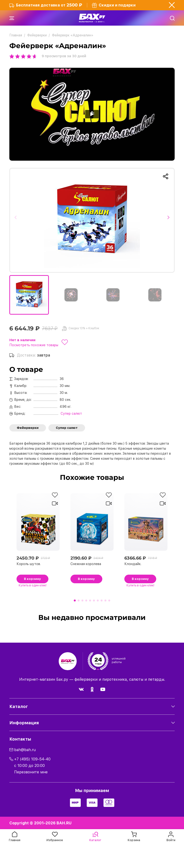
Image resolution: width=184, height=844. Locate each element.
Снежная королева (85, 564)
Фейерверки (28, 428)
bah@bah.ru (25, 750)
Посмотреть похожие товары (33, 345)
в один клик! (32, 585)
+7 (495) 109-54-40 (32, 759)
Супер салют (67, 428)
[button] (17, 220)
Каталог (18, 706)
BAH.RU (64, 823)
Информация (24, 722)
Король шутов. (29, 564)
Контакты (20, 739)
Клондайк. (132, 564)
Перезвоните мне (31, 772)
